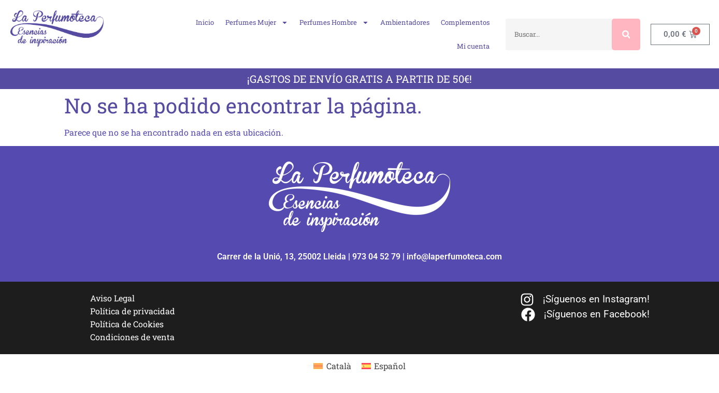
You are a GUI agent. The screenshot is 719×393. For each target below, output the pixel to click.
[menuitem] (332, 365)
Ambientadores (404, 22)
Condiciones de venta (132, 336)
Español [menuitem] (390, 365)
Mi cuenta (473, 46)
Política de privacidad (132, 310)
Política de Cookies (127, 323)
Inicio (205, 22)
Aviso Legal (112, 298)
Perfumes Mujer (256, 22)
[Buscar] (626, 34)
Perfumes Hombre (334, 22)
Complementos (465, 22)
